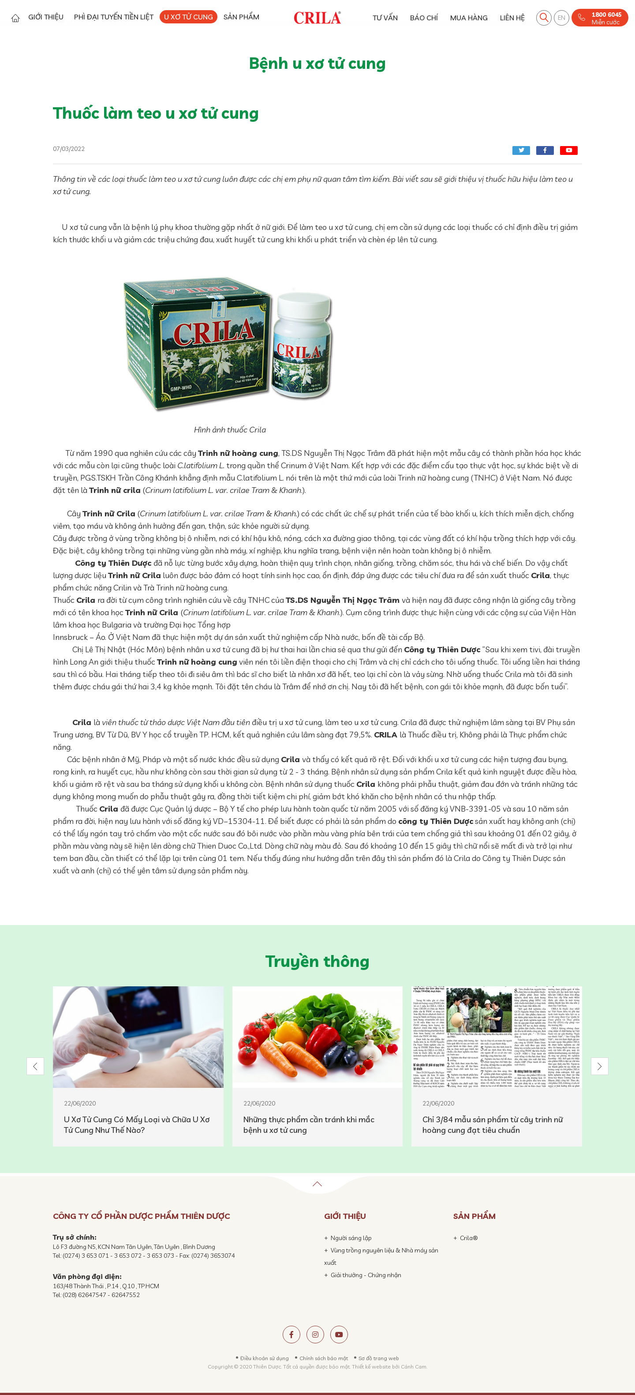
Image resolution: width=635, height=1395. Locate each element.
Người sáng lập (351, 1238)
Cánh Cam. (414, 1366)
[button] (35, 1066)
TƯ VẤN (385, 17)
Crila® (469, 1238)
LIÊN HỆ (512, 17)
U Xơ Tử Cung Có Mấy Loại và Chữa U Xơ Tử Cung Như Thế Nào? (136, 1124)
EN (561, 18)
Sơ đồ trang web (379, 1358)
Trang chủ (15, 18)
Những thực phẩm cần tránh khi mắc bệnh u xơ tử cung (308, 1124)
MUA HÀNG (469, 17)
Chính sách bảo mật (323, 1358)
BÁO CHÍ (424, 17)
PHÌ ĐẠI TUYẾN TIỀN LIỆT (113, 16)
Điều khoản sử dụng (264, 1358)
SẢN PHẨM (241, 16)
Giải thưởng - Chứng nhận (366, 1275)
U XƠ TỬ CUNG (188, 16)
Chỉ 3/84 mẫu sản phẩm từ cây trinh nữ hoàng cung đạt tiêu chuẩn (492, 1124)
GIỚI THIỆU (46, 16)
